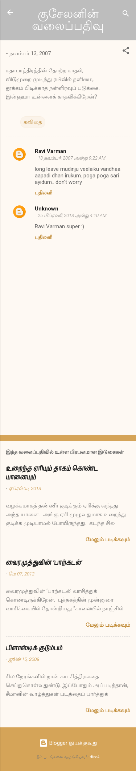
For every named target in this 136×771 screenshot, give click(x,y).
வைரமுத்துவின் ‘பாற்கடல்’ (44, 562)
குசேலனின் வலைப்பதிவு (68, 20)
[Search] (125, 15)
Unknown (46, 208)
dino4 (94, 757)
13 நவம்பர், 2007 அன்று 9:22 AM (72, 158)
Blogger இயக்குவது (68, 743)
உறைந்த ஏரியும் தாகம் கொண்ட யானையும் (52, 472)
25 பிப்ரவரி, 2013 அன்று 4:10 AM (72, 215)
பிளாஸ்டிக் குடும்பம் (34, 648)
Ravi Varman (50, 151)
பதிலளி (43, 193)
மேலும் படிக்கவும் (108, 539)
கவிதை (33, 122)
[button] (125, 51)
